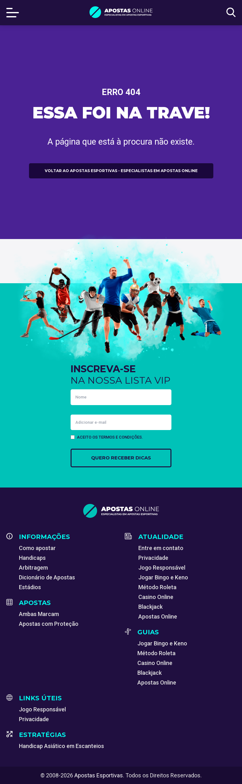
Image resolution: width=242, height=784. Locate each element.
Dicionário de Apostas (47, 577)
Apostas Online (157, 616)
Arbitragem (33, 567)
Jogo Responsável (161, 567)
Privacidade (153, 557)
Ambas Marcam (39, 614)
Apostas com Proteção (48, 623)
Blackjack (150, 606)
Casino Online (155, 597)
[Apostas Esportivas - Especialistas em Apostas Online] (121, 511)
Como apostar (37, 548)
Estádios (30, 587)
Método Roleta (157, 587)
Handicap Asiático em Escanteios (61, 746)
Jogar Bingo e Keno (163, 577)
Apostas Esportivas (98, 775)
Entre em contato (160, 548)
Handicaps (32, 557)
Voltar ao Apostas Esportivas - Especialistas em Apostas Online (121, 170)
